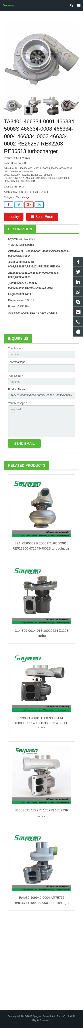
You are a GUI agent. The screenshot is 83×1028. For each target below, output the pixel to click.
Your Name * (15, 348)
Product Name (16, 389)
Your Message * (17, 403)
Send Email (42, 217)
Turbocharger (23, 197)
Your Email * (15, 375)
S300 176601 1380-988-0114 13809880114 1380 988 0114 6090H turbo (41, 723)
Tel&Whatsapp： (18, 362)
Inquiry (13, 217)
